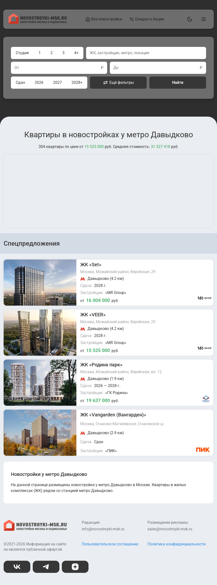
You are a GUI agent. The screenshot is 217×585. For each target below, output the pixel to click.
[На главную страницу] (37, 22)
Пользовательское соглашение (110, 544)
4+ (76, 53)
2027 (57, 82)
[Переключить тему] (188, 19)
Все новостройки (104, 19)
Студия (22, 53)
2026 (39, 82)
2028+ (77, 82)
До (116, 68)
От (17, 68)
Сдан (20, 82)
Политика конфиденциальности (176, 544)
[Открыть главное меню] (203, 19)
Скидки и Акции (146, 19)
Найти (177, 82)
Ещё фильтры (118, 82)
